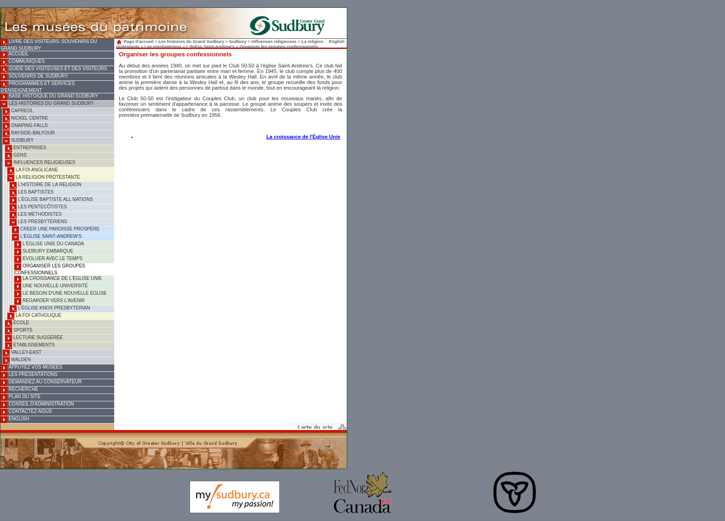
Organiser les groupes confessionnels (49, 269)
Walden (17, 360)
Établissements (30, 345)
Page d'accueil (136, 41)
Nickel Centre (25, 118)
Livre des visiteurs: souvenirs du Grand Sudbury (48, 45)
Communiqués (22, 62)
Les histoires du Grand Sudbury (47, 104)
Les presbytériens (38, 222)
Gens (15, 155)
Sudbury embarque (43, 251)
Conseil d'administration (37, 404)
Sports (18, 330)
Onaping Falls (25, 126)
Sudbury (18, 141)
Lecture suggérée (34, 338)
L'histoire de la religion (45, 185)
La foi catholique (34, 316)
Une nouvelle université (51, 286)
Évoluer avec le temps (48, 259)
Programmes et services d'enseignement (37, 87)
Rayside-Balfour (29, 133)
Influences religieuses (40, 163)
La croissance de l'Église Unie (58, 279)
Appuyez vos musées (31, 367)
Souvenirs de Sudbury (34, 76)
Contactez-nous (26, 412)
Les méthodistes (35, 215)
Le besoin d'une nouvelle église (60, 294)
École (17, 323)
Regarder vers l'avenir (49, 301)
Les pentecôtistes (38, 207)
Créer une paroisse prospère (56, 229)
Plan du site (20, 397)
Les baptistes (32, 192)
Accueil (14, 54)
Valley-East (22, 353)
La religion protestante (43, 178)
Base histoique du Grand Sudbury (49, 96)
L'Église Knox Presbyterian (50, 308)
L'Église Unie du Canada (49, 244)
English (14, 419)
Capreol (18, 111)
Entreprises (25, 148)
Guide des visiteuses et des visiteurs (53, 69)
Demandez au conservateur (41, 382)
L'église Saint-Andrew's (46, 237)
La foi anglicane (32, 170)
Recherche (19, 390)
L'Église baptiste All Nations (51, 200)
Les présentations (28, 375)
